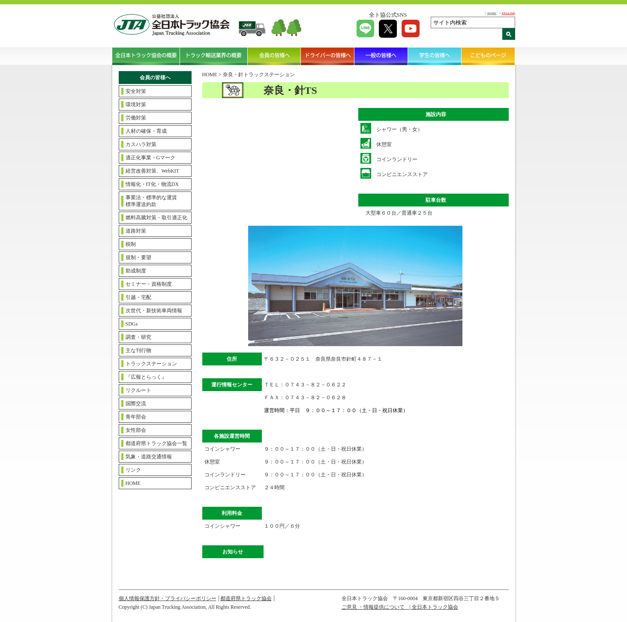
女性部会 (136, 430)
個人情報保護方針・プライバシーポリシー (167, 598)
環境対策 (136, 105)
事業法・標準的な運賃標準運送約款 (151, 200)
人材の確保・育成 (146, 131)
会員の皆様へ (274, 56)
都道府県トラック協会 (246, 598)
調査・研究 (138, 337)
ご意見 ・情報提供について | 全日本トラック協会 (400, 607)
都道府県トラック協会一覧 (156, 443)
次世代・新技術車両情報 (154, 311)
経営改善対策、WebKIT (153, 171)
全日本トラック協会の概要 (146, 56)
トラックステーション (151, 364)
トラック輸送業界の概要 (214, 56)
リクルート (138, 390)
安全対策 (136, 91)
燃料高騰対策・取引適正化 (156, 218)
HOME (491, 13)
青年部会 (136, 417)
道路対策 (136, 231)
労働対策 (136, 118)
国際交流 (136, 404)
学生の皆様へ (435, 56)
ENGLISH (508, 13)
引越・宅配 (138, 297)
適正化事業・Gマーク (151, 158)
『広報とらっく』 (146, 377)
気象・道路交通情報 (149, 457)
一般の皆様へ (381, 56)
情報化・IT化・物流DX (152, 184)
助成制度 (136, 271)
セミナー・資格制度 (149, 284)
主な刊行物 (138, 350)
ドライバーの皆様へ (327, 56)
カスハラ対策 (141, 144)
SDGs (132, 324)
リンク (133, 470)
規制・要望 (138, 257)
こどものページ (488, 56)
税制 (131, 244)
